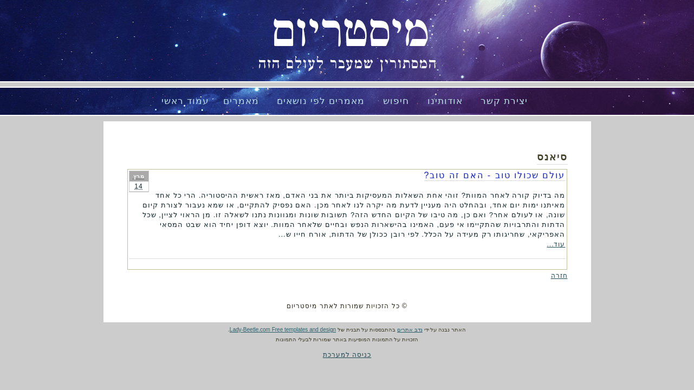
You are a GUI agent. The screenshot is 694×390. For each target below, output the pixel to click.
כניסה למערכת (347, 355)
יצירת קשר (504, 101)
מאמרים (241, 101)
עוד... (556, 244)
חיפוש (396, 101)
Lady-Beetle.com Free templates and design (283, 330)
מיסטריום (350, 32)
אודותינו (445, 101)
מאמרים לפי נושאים (320, 101)
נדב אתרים (410, 330)
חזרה (559, 276)
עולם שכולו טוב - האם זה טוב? (495, 175)
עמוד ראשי (185, 101)
